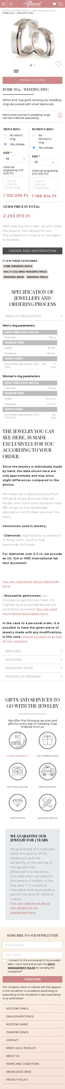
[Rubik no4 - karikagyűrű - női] (42, 148)
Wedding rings (20, 10)
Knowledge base (18, 1071)
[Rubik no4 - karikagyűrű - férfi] (14, 144)
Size (7, 152)
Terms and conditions (22, 1063)
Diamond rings (17, 1032)
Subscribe (32, 979)
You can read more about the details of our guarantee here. (30, 908)
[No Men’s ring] (15, 137)
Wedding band (13, 277)
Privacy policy (17, 1079)
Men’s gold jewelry (21, 1048)
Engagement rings (20, 1016)
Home (6, 10)
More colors (32, 80)
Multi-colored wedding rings (25, 271)
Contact (12, 1040)
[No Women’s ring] (43, 139)
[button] (31, 65)
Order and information (32, 251)
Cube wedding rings (43, 10)
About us (12, 1056)
